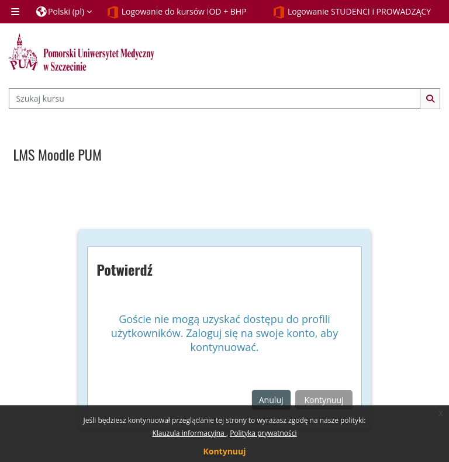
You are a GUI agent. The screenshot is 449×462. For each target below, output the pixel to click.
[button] (64, 12)
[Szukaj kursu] (214, 98)
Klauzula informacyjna (189, 433)
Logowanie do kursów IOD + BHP (176, 12)
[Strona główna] (81, 52)
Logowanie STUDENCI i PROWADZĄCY (351, 12)
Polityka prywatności (263, 433)
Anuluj (271, 399)
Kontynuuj (224, 451)
